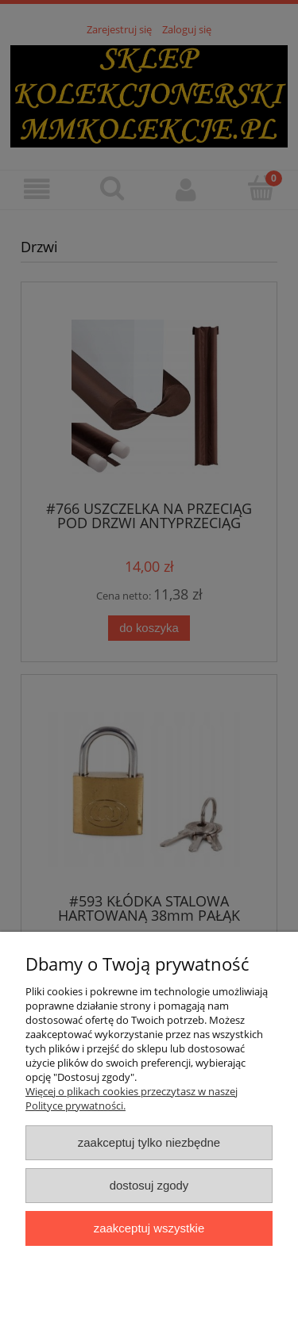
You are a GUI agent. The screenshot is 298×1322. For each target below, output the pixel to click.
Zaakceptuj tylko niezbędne (149, 1142)
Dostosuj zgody (149, 1185)
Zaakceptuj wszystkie (149, 1228)
